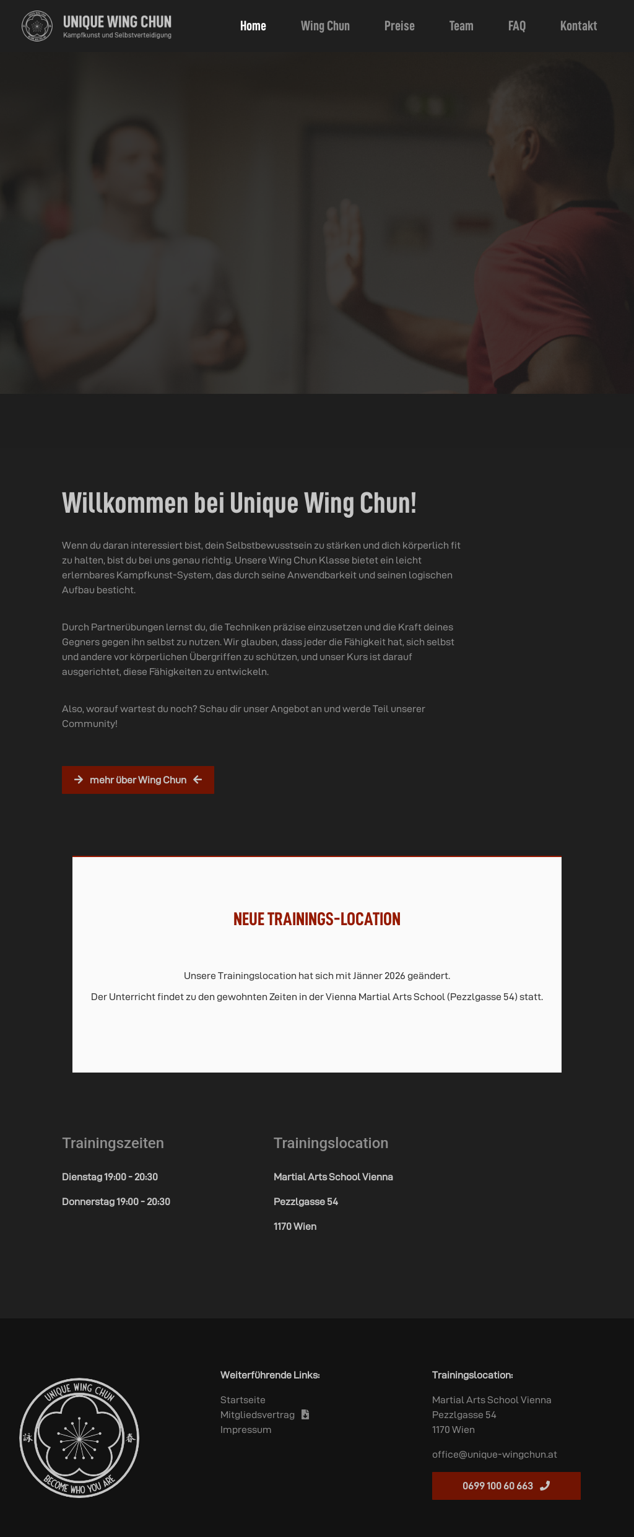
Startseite (243, 1400)
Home (255, 24)
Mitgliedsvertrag (264, 1414)
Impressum (246, 1429)
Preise (399, 26)
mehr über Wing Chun (138, 780)
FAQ (517, 26)
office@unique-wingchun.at (494, 1454)
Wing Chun (325, 26)
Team (461, 26)
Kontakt (578, 26)
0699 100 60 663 (506, 1486)
